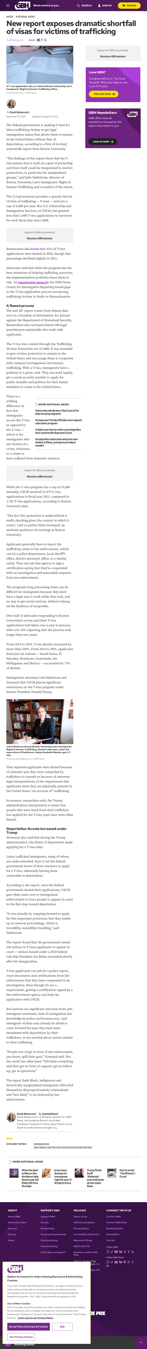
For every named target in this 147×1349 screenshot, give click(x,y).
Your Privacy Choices (21, 1337)
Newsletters (112, 1234)
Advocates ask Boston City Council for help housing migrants (57, 412)
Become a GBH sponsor (40, 238)
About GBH (14, 1216)
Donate (129, 5)
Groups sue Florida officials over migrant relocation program (58, 421)
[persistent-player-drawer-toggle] (141, 1342)
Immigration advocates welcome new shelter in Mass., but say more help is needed (56, 442)
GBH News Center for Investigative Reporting (63, 1147)
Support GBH (48, 1216)
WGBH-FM (94, 1270)
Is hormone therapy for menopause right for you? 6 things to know (62, 1176)
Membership (47, 1228)
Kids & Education (17, 1222)
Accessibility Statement (86, 1234)
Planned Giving (49, 1246)
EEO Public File (82, 1246)
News (9, 16)
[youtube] (117, 1251)
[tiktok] (113, 1251)
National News (25, 16)
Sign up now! (101, 141)
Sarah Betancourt (19, 112)
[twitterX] (51, 1113)
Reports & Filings (83, 1240)
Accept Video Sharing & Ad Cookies (28, 1326)
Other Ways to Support (53, 1252)
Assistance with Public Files (86, 1254)
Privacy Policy (81, 1228)
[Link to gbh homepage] (22, 5)
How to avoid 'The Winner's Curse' (127, 1173)
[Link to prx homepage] (98, 1313)
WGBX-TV (93, 1264)
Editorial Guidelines (84, 1222)
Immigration (41, 1144)
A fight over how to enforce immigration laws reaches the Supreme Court (58, 431)
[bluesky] (121, 1251)
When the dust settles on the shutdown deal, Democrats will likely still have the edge (30, 1178)
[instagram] (108, 1251)
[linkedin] (133, 1251)
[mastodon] (125, 1262)
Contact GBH (113, 1216)
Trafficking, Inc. (15, 40)
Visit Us (110, 1240)
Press (11, 1240)
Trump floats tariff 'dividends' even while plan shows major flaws (96, 1178)
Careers (12, 1234)
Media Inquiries (114, 1228)
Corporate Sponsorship (53, 1234)
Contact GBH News (116, 1222)
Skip (62, 1326)
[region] (47, 1303)
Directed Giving (49, 1240)
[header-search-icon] (84, 5)
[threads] (125, 1251)
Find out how (102, 93)
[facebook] (129, 1251)
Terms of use (80, 1216)
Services (12, 1228)
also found (31, 249)
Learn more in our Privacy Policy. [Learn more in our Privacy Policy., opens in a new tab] (35, 1317)
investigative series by (34, 282)
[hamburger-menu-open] (9, 5)
